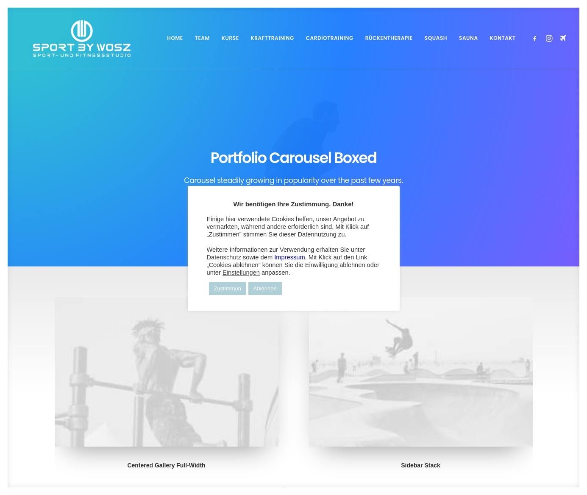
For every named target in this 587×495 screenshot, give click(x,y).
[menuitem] (175, 38)
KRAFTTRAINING (272, 38)
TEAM (202, 38)
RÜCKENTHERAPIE (389, 38)
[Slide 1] (284, 421)
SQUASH (436, 38)
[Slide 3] (303, 421)
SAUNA (468, 38)
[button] (536, 38)
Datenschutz (224, 257)
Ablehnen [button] (265, 288)
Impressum (289, 257)
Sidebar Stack (420, 397)
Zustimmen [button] (227, 288)
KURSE (230, 38)
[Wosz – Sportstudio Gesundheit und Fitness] (71, 38)
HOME (175, 38)
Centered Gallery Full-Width (166, 397)
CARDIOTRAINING (329, 38)
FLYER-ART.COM (218, 471)
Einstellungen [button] (241, 272)
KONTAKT (503, 38)
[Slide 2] (293, 421)
